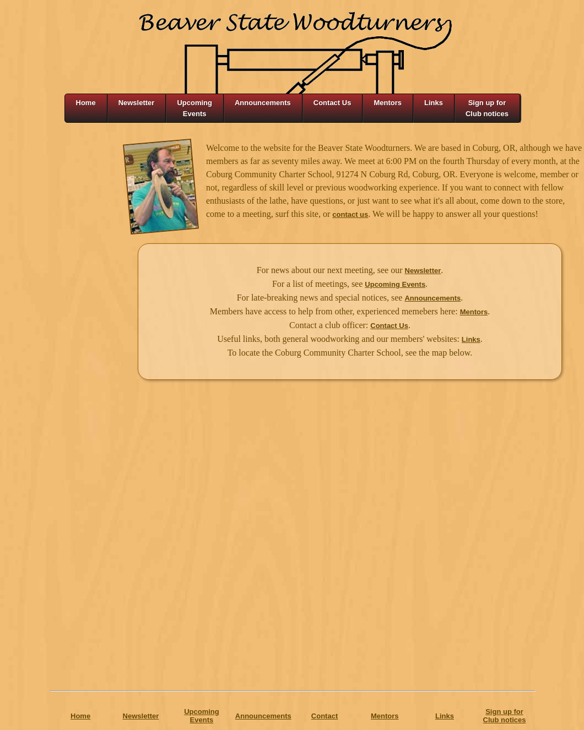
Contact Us (389, 326)
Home (80, 716)
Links (471, 339)
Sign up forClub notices (504, 715)
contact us (350, 214)
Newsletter (423, 270)
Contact (324, 716)
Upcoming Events (395, 284)
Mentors (474, 312)
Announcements (432, 298)
